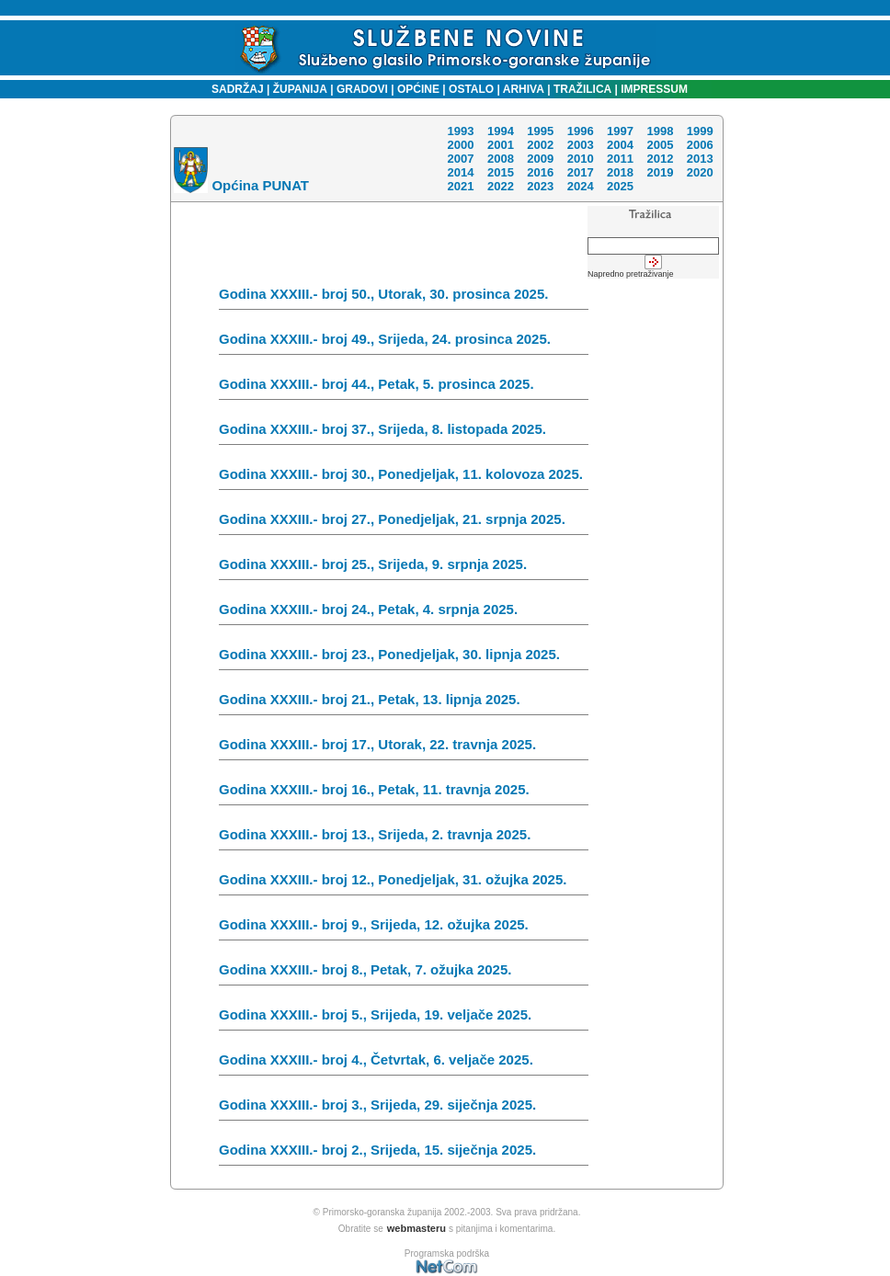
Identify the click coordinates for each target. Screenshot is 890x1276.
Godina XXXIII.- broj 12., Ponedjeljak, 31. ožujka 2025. (403, 883)
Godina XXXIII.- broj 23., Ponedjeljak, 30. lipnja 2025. (403, 658)
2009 (540, 158)
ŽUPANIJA (300, 89)
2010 (580, 158)
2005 (659, 145)
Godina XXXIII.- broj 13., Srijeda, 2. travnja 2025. (403, 838)
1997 (620, 131)
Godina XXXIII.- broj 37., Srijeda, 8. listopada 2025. (403, 433)
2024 (580, 186)
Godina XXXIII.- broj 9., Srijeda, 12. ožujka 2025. (403, 928)
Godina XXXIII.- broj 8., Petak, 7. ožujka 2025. (403, 973)
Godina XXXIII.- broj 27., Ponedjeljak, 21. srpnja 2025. (403, 523)
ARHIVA (522, 89)
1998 (659, 131)
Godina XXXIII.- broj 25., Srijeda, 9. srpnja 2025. (403, 568)
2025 (620, 186)
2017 (580, 172)
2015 (500, 172)
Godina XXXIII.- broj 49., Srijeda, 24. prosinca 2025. (403, 343)
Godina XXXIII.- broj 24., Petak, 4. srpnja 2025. (403, 613)
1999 (700, 131)
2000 (460, 145)
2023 (540, 186)
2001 (500, 145)
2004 (620, 145)
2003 (580, 145)
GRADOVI (362, 89)
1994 (500, 131)
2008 (500, 158)
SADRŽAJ (233, 89)
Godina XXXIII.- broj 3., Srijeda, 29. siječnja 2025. (403, 1109)
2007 (460, 158)
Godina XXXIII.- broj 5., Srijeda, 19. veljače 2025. (403, 1019)
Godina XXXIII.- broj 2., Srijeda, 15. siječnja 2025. (403, 1154)
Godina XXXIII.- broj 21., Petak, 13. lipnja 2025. (403, 703)
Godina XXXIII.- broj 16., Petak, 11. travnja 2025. (403, 793)
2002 (540, 145)
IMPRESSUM (654, 89)
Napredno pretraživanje (631, 274)
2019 (659, 172)
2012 (659, 158)
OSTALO (471, 89)
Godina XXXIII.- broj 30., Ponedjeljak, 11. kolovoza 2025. (403, 478)
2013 (700, 158)
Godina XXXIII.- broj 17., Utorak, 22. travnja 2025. (403, 748)
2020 (700, 172)
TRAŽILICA (581, 89)
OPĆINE (418, 89)
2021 (460, 186)
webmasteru (416, 1228)
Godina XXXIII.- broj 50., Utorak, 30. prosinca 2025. (403, 298)
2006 (700, 145)
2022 (500, 186)
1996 (580, 131)
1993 (460, 131)
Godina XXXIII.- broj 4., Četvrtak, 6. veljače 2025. (403, 1064)
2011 (620, 158)
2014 (460, 172)
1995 (540, 131)
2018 (620, 172)
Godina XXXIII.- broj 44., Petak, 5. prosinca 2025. (403, 388)
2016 (540, 172)
